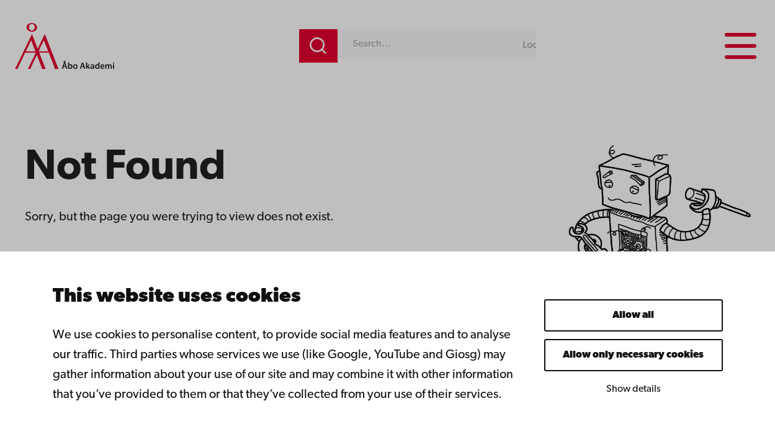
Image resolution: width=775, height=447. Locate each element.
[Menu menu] (740, 46)
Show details (633, 389)
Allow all (633, 315)
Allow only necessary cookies (633, 355)
